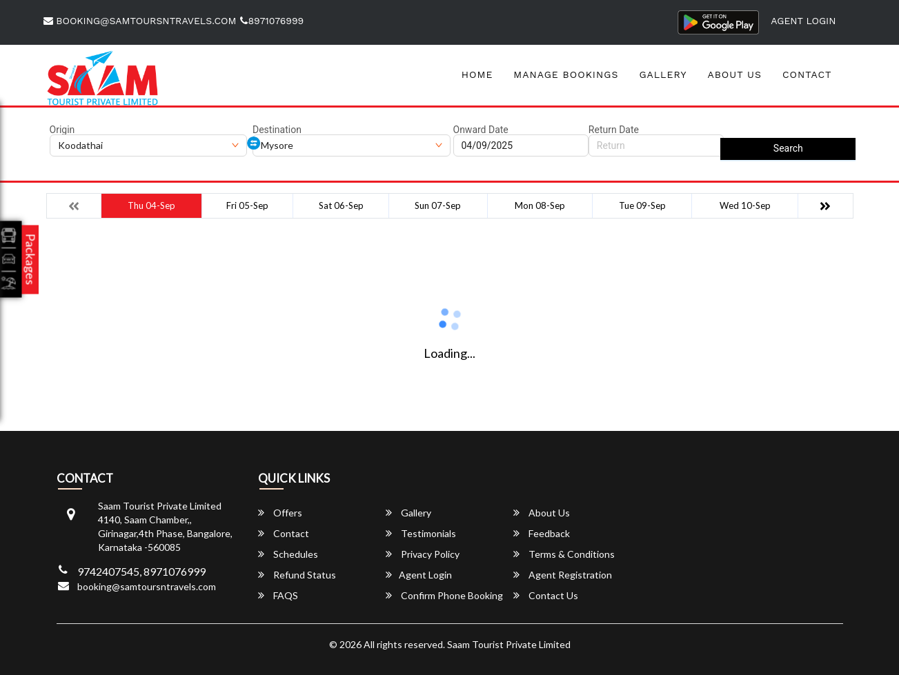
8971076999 (272, 20)
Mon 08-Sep (540, 205)
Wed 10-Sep (745, 205)
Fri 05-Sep (247, 205)
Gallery (662, 74)
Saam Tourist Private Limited (509, 644)
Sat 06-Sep (341, 205)
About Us (734, 74)
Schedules (288, 554)
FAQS (278, 595)
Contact (807, 74)
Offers (280, 512)
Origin (62, 129)
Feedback (541, 533)
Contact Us (545, 595)
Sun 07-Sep (438, 205)
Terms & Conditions (564, 554)
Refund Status (297, 575)
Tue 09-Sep (642, 205)
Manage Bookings (565, 74)
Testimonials (421, 533)
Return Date (614, 129)
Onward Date (480, 129)
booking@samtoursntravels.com (140, 20)
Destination (277, 129)
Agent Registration (562, 575)
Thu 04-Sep (151, 205)
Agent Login (803, 20)
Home (477, 74)
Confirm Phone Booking (444, 595)
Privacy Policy (423, 554)
